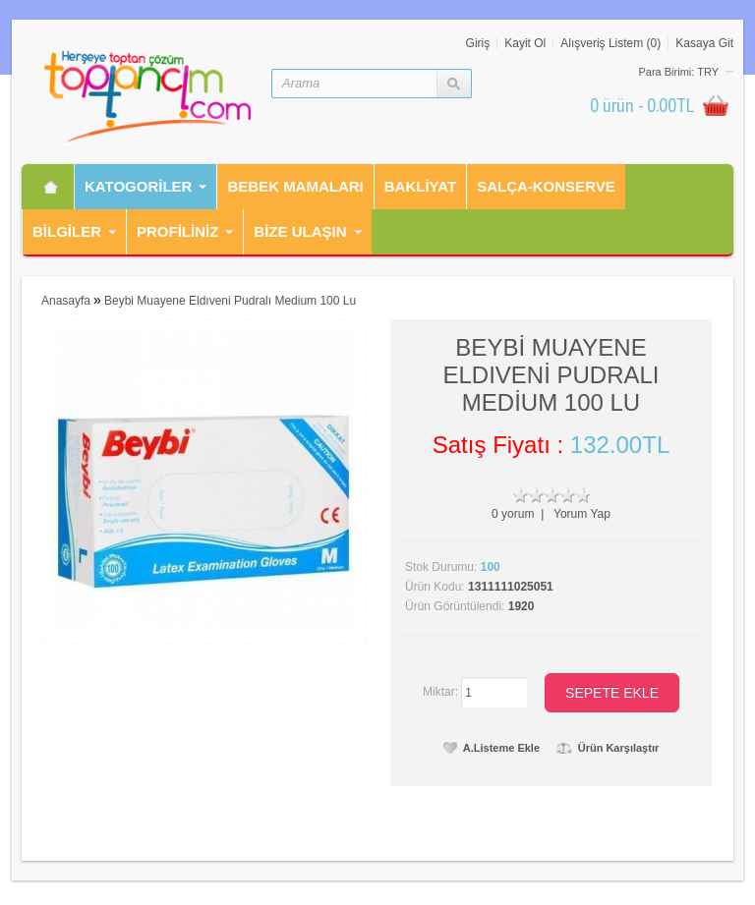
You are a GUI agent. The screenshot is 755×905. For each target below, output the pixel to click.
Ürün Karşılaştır (608, 748)
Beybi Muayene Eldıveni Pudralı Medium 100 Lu (230, 301)
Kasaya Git (704, 43)
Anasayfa (65, 301)
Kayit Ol (525, 43)
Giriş (478, 43)
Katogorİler (138, 186)
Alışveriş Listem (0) (610, 43)
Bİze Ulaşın (300, 231)
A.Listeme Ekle (491, 748)
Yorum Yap (581, 514)
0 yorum (513, 514)
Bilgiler (66, 231)
